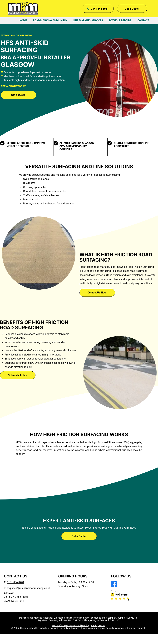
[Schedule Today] (17, 375)
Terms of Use (58, 625)
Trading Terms (98, 625)
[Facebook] (114, 584)
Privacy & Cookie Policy (77, 625)
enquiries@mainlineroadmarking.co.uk (28, 588)
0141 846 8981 (15, 582)
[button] (132, 9)
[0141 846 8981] (98, 9)
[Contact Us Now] (97, 293)
